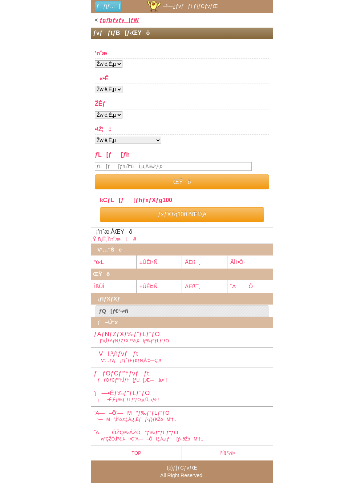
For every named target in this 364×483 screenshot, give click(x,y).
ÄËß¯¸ (192, 262)
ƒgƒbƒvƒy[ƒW (119, 20)
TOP (136, 453)
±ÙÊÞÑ (148, 262)
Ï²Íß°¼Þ (227, 453)
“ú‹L (99, 262)
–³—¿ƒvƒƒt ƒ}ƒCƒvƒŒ (182, 6)
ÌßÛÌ (99, 286)
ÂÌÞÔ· (237, 262)
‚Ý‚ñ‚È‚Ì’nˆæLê (114, 239)
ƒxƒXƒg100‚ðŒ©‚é (182, 214)
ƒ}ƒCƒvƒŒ (185, 468)
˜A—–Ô (241, 286)
